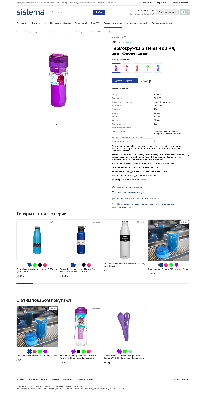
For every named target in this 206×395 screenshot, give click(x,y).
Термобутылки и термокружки (61, 32)
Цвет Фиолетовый (120, 60)
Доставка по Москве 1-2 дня (128, 192)
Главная (19, 32)
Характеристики (120, 89)
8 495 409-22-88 (145, 10)
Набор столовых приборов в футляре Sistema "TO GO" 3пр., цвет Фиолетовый (124, 356)
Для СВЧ (95, 23)
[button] (57, 124)
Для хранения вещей (161, 23)
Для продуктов (38, 23)
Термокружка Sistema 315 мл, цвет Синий (36, 355)
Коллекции (21, 23)
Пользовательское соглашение (44, 379)
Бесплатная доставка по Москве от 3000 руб (136, 198)
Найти (99, 12)
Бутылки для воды (113, 23)
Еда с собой (81, 23)
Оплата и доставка (180, 3)
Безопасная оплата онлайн (127, 187)
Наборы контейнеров (60, 23)
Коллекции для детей (136, 23)
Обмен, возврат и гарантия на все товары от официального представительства (143, 205)
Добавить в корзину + (124, 81)
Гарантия (161, 3)
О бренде (148, 3)
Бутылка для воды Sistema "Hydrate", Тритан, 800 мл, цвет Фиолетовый (78, 356)
